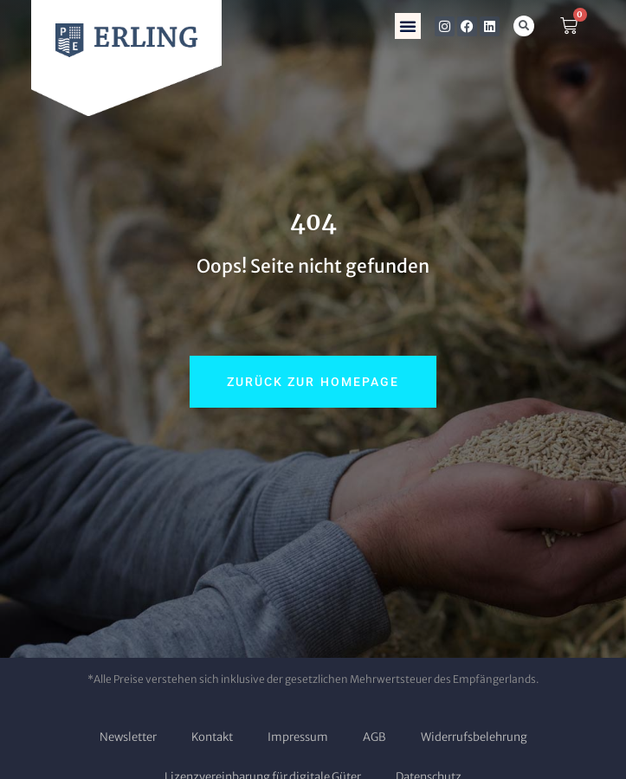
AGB (374, 737)
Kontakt (212, 737)
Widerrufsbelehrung (474, 737)
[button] (408, 26)
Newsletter (128, 737)
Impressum (298, 737)
